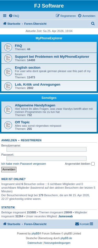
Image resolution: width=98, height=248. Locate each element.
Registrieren (31, 140)
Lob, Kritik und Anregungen (37, 84)
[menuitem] (14, 16)
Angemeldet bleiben (79, 164)
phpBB (35, 233)
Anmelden (9, 140)
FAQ (18, 46)
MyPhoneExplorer (49, 38)
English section (27, 67)
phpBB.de (66, 238)
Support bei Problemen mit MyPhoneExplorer (52, 57)
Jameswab (65, 216)
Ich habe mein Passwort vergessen (23, 163)
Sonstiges (49, 98)
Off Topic (22, 122)
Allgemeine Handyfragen (35, 105)
